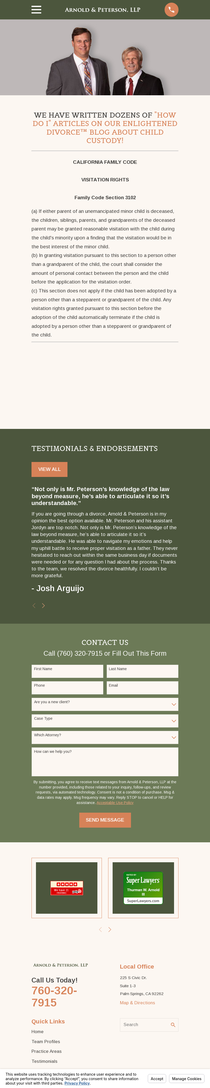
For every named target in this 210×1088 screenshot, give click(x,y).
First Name (43, 669)
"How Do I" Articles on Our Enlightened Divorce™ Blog (105, 124)
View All (49, 469)
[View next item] (43, 605)
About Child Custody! (125, 136)
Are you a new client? (52, 702)
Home (38, 1031)
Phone (39, 685)
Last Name (118, 669)
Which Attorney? (47, 735)
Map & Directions (137, 1002)
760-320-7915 (54, 996)
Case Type (43, 718)
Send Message (105, 820)
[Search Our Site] (173, 1025)
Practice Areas (47, 1051)
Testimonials (44, 1061)
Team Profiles (46, 1041)
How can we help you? (53, 751)
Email (113, 685)
